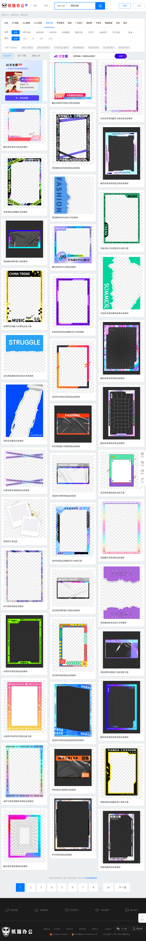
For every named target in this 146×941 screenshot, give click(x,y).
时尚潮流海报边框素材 (13, 606)
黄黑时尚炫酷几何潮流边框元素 (17, 326)
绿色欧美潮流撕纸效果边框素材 (114, 313)
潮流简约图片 (124, 48)
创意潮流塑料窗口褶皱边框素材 (66, 610)
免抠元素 (14, 15)
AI (33, 39)
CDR (50, 39)
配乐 (125, 23)
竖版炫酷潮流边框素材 (110, 867)
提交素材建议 (91, 878)
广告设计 (79, 23)
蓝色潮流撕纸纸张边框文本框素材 (18, 376)
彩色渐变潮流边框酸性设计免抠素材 (68, 332)
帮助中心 (95, 929)
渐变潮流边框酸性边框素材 (15, 212)
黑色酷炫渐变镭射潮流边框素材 (66, 168)
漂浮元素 (26, 32)
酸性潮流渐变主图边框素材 (15, 147)
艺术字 (91, 32)
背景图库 (60, 23)
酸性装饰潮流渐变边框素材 (112, 443)
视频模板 (108, 23)
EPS (41, 39)
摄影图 (89, 23)
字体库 (98, 23)
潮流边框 (24, 15)
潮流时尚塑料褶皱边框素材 (64, 496)
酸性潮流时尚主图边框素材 (64, 267)
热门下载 (22, 56)
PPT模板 (15, 23)
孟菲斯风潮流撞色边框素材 (64, 675)
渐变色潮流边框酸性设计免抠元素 (67, 561)
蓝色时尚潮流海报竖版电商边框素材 (68, 740)
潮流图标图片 (78, 48)
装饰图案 (66, 32)
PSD (24, 39)
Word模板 (26, 23)
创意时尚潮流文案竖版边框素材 (66, 397)
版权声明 (82, 929)
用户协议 (69, 929)
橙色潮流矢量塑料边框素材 (64, 790)
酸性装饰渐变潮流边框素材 (112, 378)
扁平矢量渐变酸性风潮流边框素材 (18, 801)
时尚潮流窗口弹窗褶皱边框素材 (66, 446)
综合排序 (7, 56)
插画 (70, 23)
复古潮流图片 (109, 48)
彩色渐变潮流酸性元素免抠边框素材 (116, 118)
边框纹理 (103, 32)
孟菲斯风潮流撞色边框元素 (112, 493)
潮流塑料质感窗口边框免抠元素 (114, 672)
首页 (35, 6)
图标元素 (79, 32)
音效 (118, 23)
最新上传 (36, 56)
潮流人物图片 (27, 48)
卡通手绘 (53, 32)
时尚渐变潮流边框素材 (62, 855)
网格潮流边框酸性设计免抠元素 (114, 802)
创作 (121, 56)
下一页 (122, 887)
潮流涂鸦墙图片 (43, 48)
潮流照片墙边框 (10, 541)
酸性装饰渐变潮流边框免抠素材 (114, 183)
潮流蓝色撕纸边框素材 (13, 441)
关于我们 (57, 929)
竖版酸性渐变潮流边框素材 (112, 558)
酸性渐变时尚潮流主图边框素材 (66, 103)
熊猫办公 (5, 15)
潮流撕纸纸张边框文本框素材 (65, 217)
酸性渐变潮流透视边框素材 (15, 866)
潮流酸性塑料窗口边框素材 (15, 261)
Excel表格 (38, 23)
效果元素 (40, 32)
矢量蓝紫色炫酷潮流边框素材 (16, 490)
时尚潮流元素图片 (61, 48)
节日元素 (116, 32)
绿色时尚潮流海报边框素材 (15, 671)
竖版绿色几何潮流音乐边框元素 (114, 248)
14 (108, 887)
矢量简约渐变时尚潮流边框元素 (17, 736)
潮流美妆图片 (93, 48)
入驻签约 (108, 929)
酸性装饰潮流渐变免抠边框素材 (114, 737)
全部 (6, 23)
